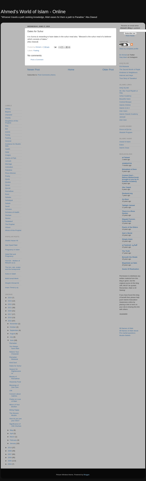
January (13, 443)
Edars (121, 145)
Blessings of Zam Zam (14, 386)
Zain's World (127, 233)
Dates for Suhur (15, 366)
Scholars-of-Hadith (12, 212)
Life (10, 390)
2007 (10, 454)
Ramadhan (9, 191)
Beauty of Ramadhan (14, 378)
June (12, 340)
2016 (10, 317)
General (8, 141)
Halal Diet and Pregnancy (10, 255)
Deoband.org (127, 193)
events (7, 132)
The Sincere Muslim (14, 414)
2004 (10, 464)
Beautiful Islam (125, 99)
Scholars (8, 209)
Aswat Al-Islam (125, 142)
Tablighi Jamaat (128, 205)
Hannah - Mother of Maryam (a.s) (12, 262)
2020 (10, 311)
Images (8, 155)
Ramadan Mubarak (13, 358)
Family (7, 135)
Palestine (8, 170)
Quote (7, 179)
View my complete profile (128, 49)
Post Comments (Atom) (46, 75)
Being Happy (14, 410)
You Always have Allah (14, 347)
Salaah (7, 203)
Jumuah (8, 161)
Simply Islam (127, 239)
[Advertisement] (15, 62)
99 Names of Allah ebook (128, 331)
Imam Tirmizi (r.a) (11, 287)
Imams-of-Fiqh (10, 158)
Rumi (7, 194)
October (13, 327)
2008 (10, 451)
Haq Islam (123, 57)
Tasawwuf (9, 221)
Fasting (36, 50)
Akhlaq (7, 109)
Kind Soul (13, 363)
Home (71, 69)
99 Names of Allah (126, 328)
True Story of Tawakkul (128, 78)
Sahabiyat (9, 200)
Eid (6, 129)
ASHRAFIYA (127, 163)
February (13, 440)
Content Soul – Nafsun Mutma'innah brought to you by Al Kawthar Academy (130, 178)
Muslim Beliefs (124, 335)
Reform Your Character (14, 353)
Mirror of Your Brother (14, 406)
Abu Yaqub (126, 187)
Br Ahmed (123, 55)
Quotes (8, 182)
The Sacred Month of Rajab (129, 69)
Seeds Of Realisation (130, 269)
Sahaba (8, 197)
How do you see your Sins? (15, 420)
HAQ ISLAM (124, 88)
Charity (8, 118)
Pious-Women (10, 173)
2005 (10, 461)
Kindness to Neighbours (128, 72)
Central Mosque (125, 102)
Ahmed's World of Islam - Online (33, 11)
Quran (7, 185)
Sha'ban (8, 215)
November (14, 324)
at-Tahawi (126, 157)
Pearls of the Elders (130, 227)
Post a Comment (37, 60)
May (11, 430)
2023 (10, 301)
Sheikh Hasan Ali (11, 241)
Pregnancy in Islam (12, 250)
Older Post (108, 69)
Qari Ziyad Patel (11, 245)
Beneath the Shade (129, 257)
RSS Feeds (130, 36)
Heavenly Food (15, 382)
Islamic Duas (124, 148)
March (12, 437)
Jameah (122, 117)
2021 (10, 307)
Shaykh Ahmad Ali (12, 283)
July (11, 337)
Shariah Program (125, 132)
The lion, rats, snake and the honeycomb (13, 268)
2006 (10, 457)
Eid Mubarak (124, 66)
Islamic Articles (125, 105)
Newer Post (33, 69)
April (12, 433)
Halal (7, 152)
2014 (10, 448)
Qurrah (7, 188)
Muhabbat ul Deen (129, 169)
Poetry (7, 176)
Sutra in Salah (10, 274)
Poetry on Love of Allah (15, 400)
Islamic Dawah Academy (128, 114)
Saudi (7, 206)
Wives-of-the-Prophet (13, 230)
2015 (10, 321)
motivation (9, 167)
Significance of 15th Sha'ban (15, 425)
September (14, 330)
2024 (10, 298)
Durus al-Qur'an (125, 129)
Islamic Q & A (124, 108)
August (13, 334)
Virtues (7, 227)
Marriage (8, 164)
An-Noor (125, 199)
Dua (6, 126)
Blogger (86, 475)
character (8, 115)
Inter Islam (123, 111)
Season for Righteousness (15, 371)
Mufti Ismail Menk (11, 278)
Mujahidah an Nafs (129, 263)
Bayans (8, 112)
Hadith (7, 149)
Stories (7, 218)
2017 (10, 314)
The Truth (126, 251)
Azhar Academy (125, 96)
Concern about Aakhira (15, 395)
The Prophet (9, 224)
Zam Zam (123, 120)
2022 (10, 304)
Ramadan (13, 343)
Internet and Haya (126, 75)
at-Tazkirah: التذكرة (129, 245)
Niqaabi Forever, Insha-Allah (128, 220)
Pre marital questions (127, 333)
